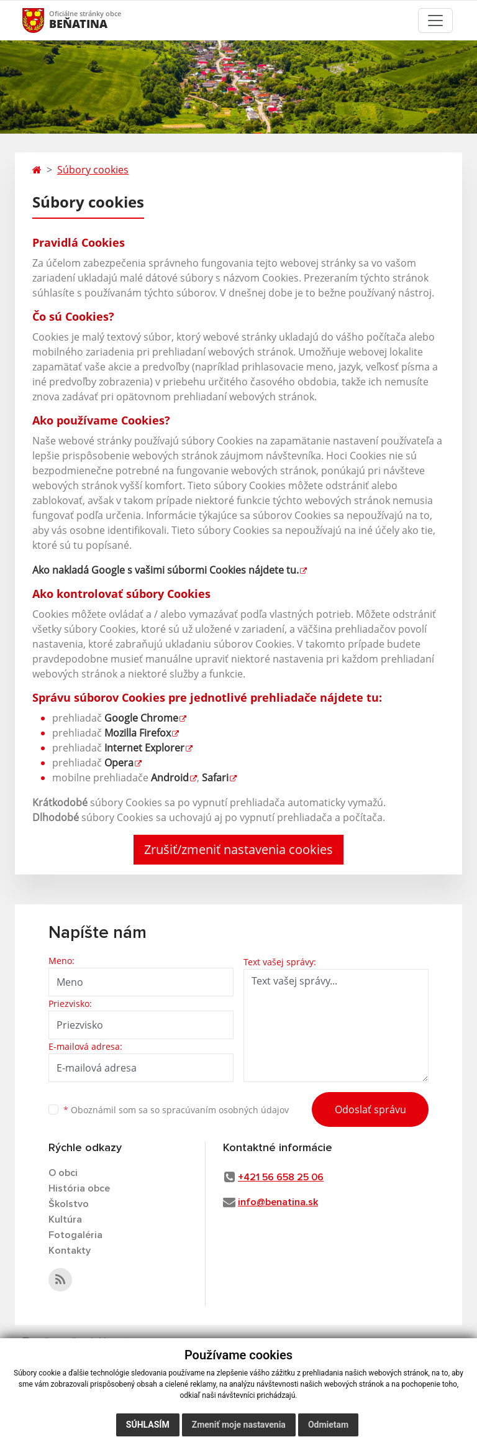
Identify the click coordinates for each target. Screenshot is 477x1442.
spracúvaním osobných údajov (225, 1110)
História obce (79, 1188)
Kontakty (69, 1251)
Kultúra (65, 1219)
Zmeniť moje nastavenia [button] (239, 1425)
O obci (63, 1173)
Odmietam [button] (328, 1425)
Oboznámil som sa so (176, 1110)
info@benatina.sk (278, 1202)
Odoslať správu (370, 1109)
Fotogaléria (75, 1235)
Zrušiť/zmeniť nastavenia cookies (238, 849)
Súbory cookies (93, 170)
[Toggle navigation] (435, 20)
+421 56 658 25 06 (281, 1177)
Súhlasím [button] (148, 1425)
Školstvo (68, 1204)
